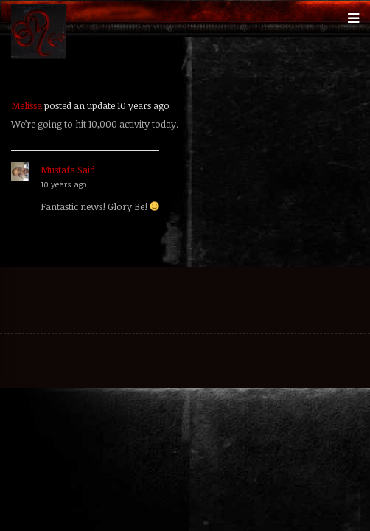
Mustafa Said (68, 169)
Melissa (26, 105)
